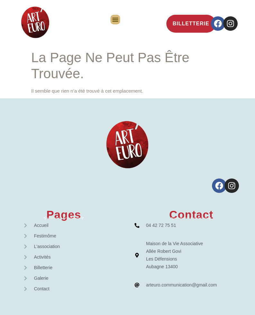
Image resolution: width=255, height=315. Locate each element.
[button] (115, 19)
